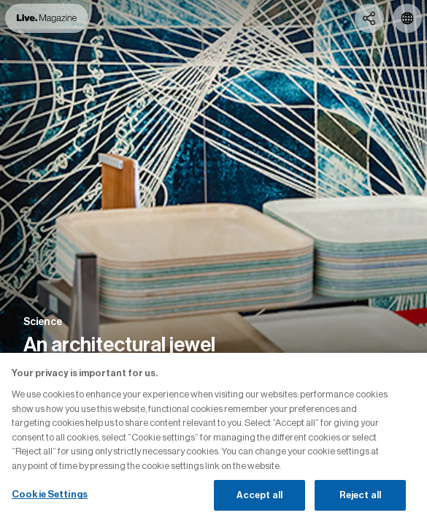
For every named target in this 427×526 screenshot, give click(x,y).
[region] (213, 439)
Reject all (360, 495)
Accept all (259, 495)
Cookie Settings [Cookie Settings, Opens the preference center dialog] (50, 494)
